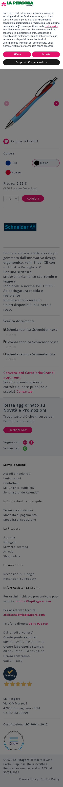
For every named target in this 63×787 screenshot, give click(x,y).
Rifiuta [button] (17, 54)
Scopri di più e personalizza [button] (31, 62)
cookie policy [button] (51, 26)
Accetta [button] (46, 54)
